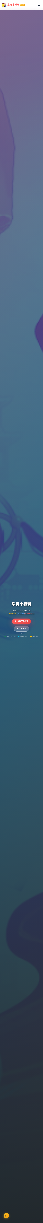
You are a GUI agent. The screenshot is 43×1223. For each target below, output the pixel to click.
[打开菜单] (39, 5)
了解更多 (21, 629)
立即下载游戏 (21, 621)
